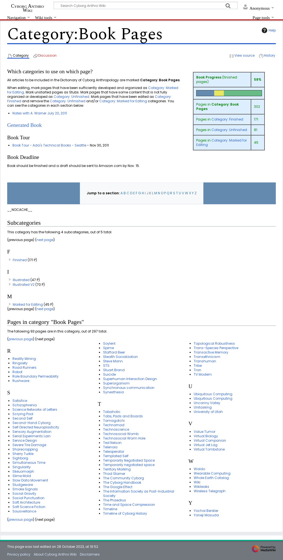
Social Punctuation (28, 498)
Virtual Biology (206, 436)
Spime (108, 348)
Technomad (113, 425)
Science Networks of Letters (34, 409)
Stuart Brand (114, 370)
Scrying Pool (22, 414)
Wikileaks (201, 486)
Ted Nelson (112, 442)
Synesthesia (113, 392)
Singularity (21, 467)
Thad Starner (114, 473)
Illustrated (21, 280)
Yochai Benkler (206, 510)
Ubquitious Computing (213, 398)
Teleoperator (113, 451)
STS (106, 365)
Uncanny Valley (207, 403)
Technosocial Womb (120, 433)
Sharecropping (25, 449)
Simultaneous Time (28, 462)
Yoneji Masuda (206, 515)
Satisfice (19, 400)
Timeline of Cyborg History (125, 513)
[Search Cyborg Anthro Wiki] (145, 5)
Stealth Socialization (120, 356)
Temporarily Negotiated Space (129, 460)
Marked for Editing (28, 304)
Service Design (24, 440)
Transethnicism (207, 356)
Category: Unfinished (229, 129)
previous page (21, 339)
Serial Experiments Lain (31, 436)
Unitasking (203, 407)
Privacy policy (18, 554)
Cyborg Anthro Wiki (27, 8)
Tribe (198, 365)
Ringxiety (20, 363)
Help (268, 30)
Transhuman (205, 361)
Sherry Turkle (22, 453)
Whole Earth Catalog (211, 477)
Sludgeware (22, 484)
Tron (197, 370)
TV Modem (203, 374)
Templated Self (116, 456)
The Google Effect (117, 487)
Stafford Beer (114, 352)
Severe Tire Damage (29, 445)
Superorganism (116, 383)
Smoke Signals (25, 489)
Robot (17, 372)
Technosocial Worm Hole (124, 438)
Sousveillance (24, 511)
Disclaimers (90, 554)
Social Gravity (24, 493)
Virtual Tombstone (209, 449)
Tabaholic (111, 411)
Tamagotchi (114, 420)
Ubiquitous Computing (213, 394)
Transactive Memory (211, 352)
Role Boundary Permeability (35, 376)
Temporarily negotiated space (128, 464)
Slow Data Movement (30, 480)
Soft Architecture (26, 502)
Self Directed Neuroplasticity (35, 427)
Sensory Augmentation (31, 431)
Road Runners (24, 367)
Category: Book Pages (217, 106)
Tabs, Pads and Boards (123, 416)
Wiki (197, 482)
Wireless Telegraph (210, 491)
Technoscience (116, 429)
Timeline (110, 509)
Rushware (20, 380)
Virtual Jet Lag (206, 445)
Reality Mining (24, 358)
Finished (20, 260)
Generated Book (24, 125)
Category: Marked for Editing (221, 142)
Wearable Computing (212, 473)
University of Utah (208, 411)
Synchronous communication (128, 387)
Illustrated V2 (24, 284)
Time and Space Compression (129, 504)
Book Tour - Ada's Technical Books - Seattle (49, 145)
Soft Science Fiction (28, 506)
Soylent (109, 343)
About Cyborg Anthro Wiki (55, 554)
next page (44, 239)
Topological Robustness (214, 343)
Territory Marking (117, 469)
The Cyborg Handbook (122, 482)
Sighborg (20, 458)
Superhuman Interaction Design (130, 378)
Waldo (199, 469)
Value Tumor (204, 431)
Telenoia (110, 447)
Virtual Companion (210, 440)
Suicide (109, 374)
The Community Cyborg (123, 478)
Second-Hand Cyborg (31, 422)
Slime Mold (21, 475)
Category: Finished (227, 119)
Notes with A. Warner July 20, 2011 (39, 113)
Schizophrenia (24, 405)
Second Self (22, 418)
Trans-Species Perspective (216, 348)
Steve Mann (113, 361)
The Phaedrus (114, 500)
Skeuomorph (23, 471)
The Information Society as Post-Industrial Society (138, 493)
